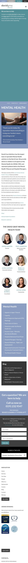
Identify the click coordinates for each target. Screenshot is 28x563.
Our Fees (3, 476)
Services (3, 473)
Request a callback (9, 412)
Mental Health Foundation (8, 216)
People (3, 479)
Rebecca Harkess (21, 269)
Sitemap (3, 495)
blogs (4, 16)
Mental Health (10, 306)
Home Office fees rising (8, 561)
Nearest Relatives (17, 195)
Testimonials (4, 484)
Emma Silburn (7, 246)
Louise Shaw (21, 290)
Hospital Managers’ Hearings (13, 339)
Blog (2, 489)
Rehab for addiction (6, 219)
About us (3, 481)
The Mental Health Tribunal (13, 353)
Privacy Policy (8, 425)
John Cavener (7, 268)
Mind (2, 213)
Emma (21, 202)
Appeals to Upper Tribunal (12, 312)
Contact (3, 492)
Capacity (7, 315)
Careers (3, 487)
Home (8, 103)
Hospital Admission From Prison (14, 337)
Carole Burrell (7, 291)
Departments (14, 103)
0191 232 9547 (13, 14)
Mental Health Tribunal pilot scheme (13, 382)
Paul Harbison (21, 246)
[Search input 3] (12, 455)
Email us (22, 412)
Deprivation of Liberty (11, 323)
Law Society (17, 172)
